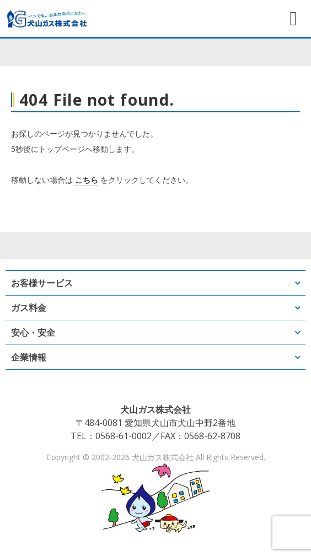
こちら (86, 179)
